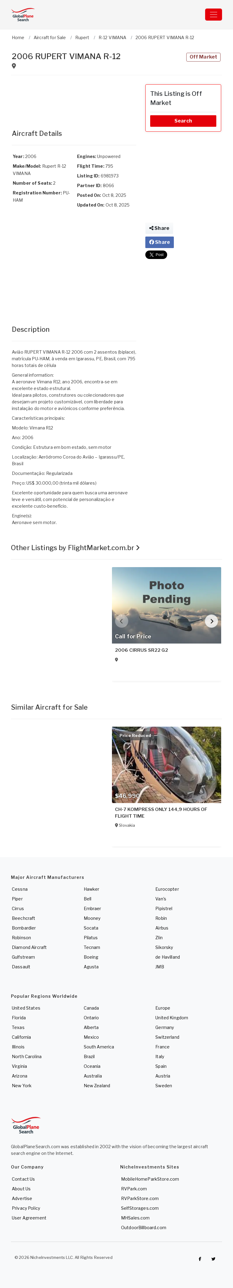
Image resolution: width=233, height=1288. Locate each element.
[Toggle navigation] (213, 14)
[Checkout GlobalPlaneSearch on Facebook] (200, 1259)
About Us (21, 1188)
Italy (159, 1056)
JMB (159, 966)
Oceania (92, 1066)
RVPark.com (134, 1188)
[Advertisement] (74, 99)
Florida (19, 1017)
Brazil (89, 1056)
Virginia (19, 1066)
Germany (164, 1027)
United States (26, 1008)
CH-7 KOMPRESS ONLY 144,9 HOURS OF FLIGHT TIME (161, 813)
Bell (88, 898)
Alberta (91, 1027)
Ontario (91, 1017)
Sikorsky (164, 947)
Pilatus (91, 937)
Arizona (19, 1075)
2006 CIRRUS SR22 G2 (141, 650)
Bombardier (24, 927)
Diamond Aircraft (29, 947)
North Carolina (27, 1056)
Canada (91, 1008)
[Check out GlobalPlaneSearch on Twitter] (213, 1259)
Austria (162, 1075)
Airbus (161, 927)
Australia (93, 1075)
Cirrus (18, 908)
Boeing (91, 957)
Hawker (92, 889)
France (162, 1046)
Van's (160, 898)
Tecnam (92, 947)
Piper (17, 898)
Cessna (20, 889)
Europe (162, 1008)
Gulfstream (23, 957)
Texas (18, 1027)
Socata (91, 927)
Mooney (92, 918)
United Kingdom (171, 1017)
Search (183, 121)
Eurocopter (167, 889)
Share (159, 228)
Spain (161, 1066)
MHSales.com (135, 1217)
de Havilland (167, 957)
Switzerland (167, 1037)
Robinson (21, 937)
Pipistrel (163, 908)
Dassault (21, 966)
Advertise (22, 1198)
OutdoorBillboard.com (143, 1227)
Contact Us (23, 1179)
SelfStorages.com (140, 1208)
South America (99, 1046)
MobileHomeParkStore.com (150, 1179)
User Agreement (29, 1217)
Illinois (18, 1046)
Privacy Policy (26, 1208)
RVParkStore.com (140, 1198)
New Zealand (97, 1085)
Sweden (163, 1085)
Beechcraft (23, 918)
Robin (161, 918)
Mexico (91, 1037)
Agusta (91, 966)
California (21, 1037)
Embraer (92, 908)
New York (22, 1085)
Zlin (159, 937)
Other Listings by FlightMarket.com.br (75, 548)
